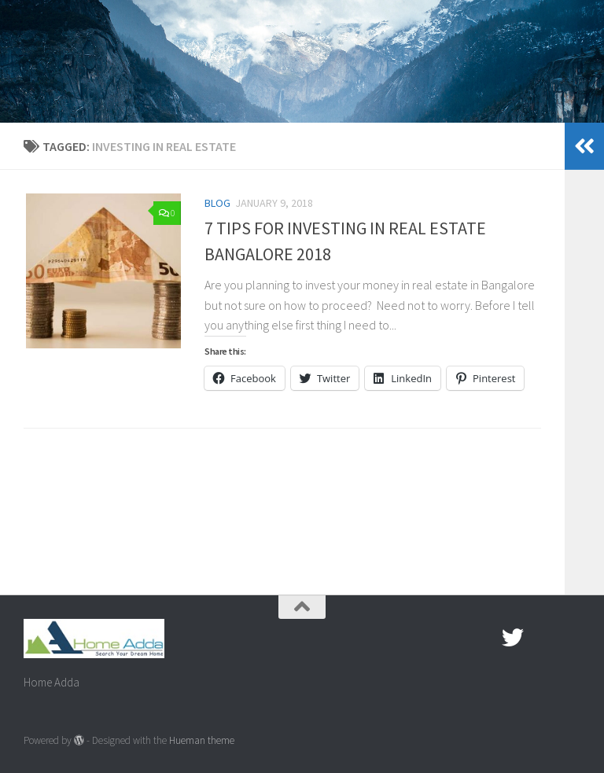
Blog (217, 203)
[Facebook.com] (484, 638)
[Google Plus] (541, 638)
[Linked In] (569, 638)
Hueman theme (201, 740)
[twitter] (513, 638)
